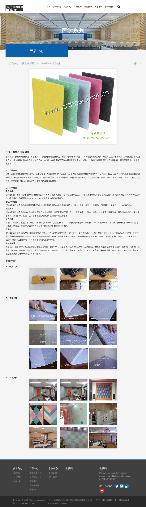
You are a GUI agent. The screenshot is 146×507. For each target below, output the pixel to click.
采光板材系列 (35, 477)
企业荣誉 (17, 477)
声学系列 (33, 481)
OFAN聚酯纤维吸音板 (50, 63)
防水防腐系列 (29, 63)
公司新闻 (53, 473)
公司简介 (17, 473)
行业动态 (53, 477)
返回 (135, 63)
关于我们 (17, 468)
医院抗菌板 (34, 485)
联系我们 (69, 468)
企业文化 (17, 481)
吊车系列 (33, 489)
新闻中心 (53, 468)
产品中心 (13, 63)
